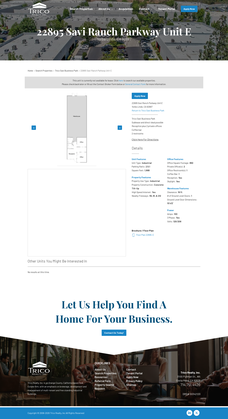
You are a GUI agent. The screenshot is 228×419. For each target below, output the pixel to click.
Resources (101, 377)
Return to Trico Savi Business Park (148, 110)
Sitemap (131, 385)
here (121, 80)
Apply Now (140, 95)
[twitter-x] (197, 413)
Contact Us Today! (114, 332)
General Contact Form (135, 84)
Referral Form (103, 381)
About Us (100, 369)
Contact (131, 369)
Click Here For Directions (145, 139)
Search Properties (105, 373)
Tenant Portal (134, 373)
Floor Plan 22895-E (143, 235)
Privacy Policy (134, 381)
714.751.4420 (190, 384)
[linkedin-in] (190, 413)
